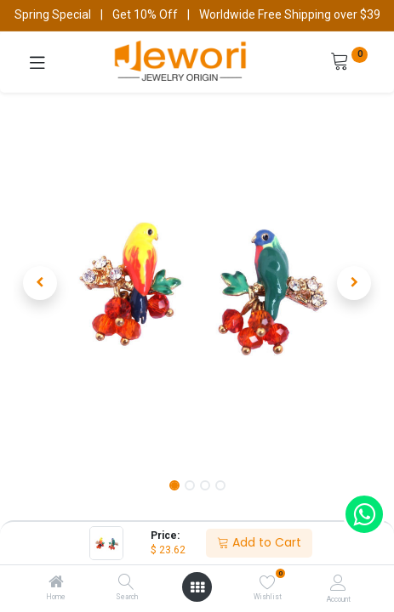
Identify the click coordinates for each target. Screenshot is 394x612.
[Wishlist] (268, 582)
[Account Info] (338, 582)
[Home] (56, 583)
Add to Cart (259, 542)
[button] (40, 283)
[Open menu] (197, 587)
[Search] (126, 583)
